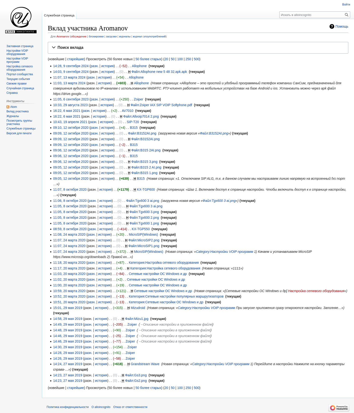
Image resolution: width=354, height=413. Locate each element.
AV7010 (127, 111)
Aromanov (62, 36)
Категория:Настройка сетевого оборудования (164, 262)
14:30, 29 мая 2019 (67, 347)
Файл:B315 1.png (144, 173)
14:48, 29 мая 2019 (67, 330)
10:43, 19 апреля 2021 (70, 122)
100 (180, 59)
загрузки (111, 36)
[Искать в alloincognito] (314, 14)
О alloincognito (101, 407)
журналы (125, 36)
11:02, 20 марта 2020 (69, 279)
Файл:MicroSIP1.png (143, 246)
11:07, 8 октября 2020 (70, 189)
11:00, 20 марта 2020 (69, 285)
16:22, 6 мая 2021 (66, 111)
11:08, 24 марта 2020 (69, 234)
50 (173, 59)
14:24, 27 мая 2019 (67, 364)
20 (166, 59)
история (107, 66)
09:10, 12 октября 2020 (70, 127)
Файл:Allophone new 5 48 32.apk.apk (159, 72)
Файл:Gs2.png (136, 381)
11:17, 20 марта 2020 (69, 268)
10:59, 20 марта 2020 (69, 291)
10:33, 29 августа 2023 (70, 105)
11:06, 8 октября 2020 (70, 201)
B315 (134, 127)
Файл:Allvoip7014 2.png (141, 116)
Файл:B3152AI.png (142, 133)
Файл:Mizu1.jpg (136, 319)
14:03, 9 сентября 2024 (70, 72)
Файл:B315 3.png (144, 162)
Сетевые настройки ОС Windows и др (158, 274)
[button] (198, 47)
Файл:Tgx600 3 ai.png (142, 201)
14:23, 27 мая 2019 (67, 375)
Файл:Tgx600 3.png (144, 212)
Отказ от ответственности (130, 407)
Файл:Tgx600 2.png (144, 217)
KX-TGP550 (141, 229)
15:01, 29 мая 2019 (67, 308)
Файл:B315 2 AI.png (146, 167)
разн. (94, 66)
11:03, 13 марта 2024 (69, 83)
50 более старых (148, 59)
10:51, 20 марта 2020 (69, 302)
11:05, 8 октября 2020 (70, 206)
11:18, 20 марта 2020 (69, 262)
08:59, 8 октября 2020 (70, 229)
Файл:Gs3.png (136, 375)
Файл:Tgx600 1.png (144, 223)
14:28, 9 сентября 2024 (70, 66)
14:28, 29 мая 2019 (67, 353)
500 (196, 59)
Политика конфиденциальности (68, 407)
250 (188, 59)
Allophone (139, 66)
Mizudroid (138, 308)
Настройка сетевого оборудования (316, 291)
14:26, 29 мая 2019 (67, 358)
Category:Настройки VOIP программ (224, 252)
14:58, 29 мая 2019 (67, 319)
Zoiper (138, 99)
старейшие (75, 59)
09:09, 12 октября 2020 (70, 133)
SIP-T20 (133, 122)
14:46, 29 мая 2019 (67, 336)
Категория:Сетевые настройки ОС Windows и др (166, 302)
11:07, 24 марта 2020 (69, 240)
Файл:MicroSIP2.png (143, 240)
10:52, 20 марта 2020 (69, 296)
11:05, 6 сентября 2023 (70, 99)
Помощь (341, 26)
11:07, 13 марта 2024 (69, 77)
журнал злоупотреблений (149, 36)
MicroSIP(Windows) (143, 234)
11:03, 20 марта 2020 (69, 274)
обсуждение (79, 36)
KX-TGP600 (146, 189)
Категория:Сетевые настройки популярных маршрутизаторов (176, 296)
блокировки (96, 36)
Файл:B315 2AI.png (145, 150)
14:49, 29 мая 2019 (67, 324)
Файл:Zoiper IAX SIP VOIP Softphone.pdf (161, 105)
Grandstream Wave (145, 364)
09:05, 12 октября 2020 (70, 167)
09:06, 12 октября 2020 (70, 150)
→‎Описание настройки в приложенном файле (176, 324)
